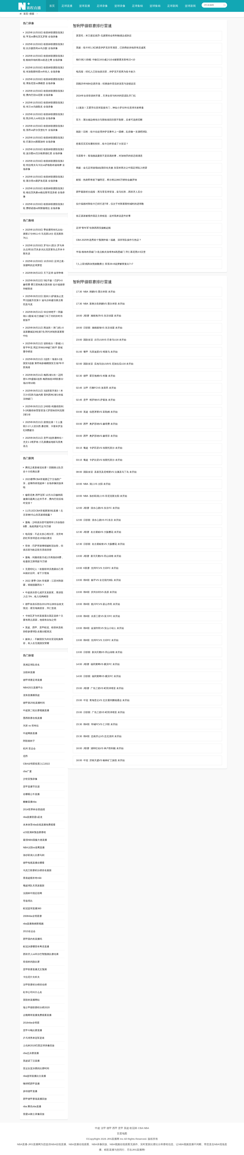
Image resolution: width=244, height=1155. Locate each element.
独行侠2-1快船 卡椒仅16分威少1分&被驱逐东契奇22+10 (105, 59)
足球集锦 (137, 5)
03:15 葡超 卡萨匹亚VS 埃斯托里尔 (95, 447)
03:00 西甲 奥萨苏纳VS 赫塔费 (93, 423)
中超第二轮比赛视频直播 (36, 710)
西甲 (114, 1128)
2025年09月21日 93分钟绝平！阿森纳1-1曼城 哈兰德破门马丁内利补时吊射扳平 (43, 316)
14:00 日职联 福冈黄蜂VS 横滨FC (94, 676)
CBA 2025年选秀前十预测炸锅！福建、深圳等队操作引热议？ (108, 239)
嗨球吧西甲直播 (31, 1083)
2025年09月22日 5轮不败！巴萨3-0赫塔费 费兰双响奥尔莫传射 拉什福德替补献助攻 (44, 284)
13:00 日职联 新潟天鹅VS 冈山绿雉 (95, 652)
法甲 (103, 1128)
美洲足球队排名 (31, 664)
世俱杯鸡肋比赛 (31, 961)
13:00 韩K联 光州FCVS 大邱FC (93, 640)
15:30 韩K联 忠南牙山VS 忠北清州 (95, 736)
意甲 (120, 1128)
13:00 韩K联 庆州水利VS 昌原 (92, 592)
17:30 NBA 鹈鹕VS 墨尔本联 (91, 291)
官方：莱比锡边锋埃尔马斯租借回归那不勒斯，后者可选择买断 (109, 119)
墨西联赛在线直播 (32, 718)
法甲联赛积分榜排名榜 (35, 984)
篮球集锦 (155, 5)
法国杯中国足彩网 (32, 893)
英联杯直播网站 (31, 999)
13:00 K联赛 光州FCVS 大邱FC (93, 568)
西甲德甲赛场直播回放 (35, 1098)
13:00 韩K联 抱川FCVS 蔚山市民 (94, 604)
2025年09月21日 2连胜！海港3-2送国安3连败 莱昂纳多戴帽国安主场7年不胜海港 (43, 363)
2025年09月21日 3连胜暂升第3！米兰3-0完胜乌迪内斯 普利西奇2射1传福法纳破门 (43, 394)
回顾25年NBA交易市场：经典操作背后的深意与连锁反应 (106, 83)
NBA (146, 1128)
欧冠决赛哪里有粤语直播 (36, 946)
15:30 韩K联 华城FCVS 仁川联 (93, 724)
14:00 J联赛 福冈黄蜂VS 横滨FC (94, 664)
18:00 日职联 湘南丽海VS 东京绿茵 (95, 327)
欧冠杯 (133, 1128)
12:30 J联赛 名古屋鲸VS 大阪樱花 (94, 532)
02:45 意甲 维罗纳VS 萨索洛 (91, 399)
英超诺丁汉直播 (31, 1060)
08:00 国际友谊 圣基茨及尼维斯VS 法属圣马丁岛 (102, 472)
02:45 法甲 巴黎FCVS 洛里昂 (92, 387)
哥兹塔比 (28, 900)
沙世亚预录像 (30, 779)
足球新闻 (172, 5)
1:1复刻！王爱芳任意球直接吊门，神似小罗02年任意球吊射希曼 (110, 107)
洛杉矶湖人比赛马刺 (33, 855)
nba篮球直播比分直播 (34, 1076)
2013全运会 (29, 931)
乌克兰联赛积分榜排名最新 (37, 870)
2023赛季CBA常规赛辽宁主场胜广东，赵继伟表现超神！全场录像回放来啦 (43, 483)
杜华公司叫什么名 (32, 992)
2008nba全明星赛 (32, 916)
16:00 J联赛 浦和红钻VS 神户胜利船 (96, 748)
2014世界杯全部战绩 (34, 809)
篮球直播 (84, 5)
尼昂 (25, 756)
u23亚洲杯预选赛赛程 (34, 832)
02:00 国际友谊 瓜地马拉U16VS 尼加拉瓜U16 (101, 363)
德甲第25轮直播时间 (34, 702)
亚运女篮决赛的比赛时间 (36, 1068)
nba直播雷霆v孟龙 (32, 817)
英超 (126, 1128)
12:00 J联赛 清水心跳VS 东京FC (94, 508)
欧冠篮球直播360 (32, 908)
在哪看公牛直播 (31, 794)
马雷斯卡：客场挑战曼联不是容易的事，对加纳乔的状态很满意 (109, 155)
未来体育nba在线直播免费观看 (39, 824)
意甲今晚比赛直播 (32, 1030)
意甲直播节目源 (31, 786)
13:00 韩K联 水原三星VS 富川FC (94, 616)
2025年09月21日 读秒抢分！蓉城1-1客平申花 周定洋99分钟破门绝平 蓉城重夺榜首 (43, 347)
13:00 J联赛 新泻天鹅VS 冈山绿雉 (94, 556)
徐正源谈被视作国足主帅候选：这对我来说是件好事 (103, 215)
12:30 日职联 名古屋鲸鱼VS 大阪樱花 (96, 544)
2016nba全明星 (31, 1022)
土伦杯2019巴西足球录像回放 (38, 1045)
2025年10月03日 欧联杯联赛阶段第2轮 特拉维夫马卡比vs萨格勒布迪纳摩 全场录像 (44, 165)
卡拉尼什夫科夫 (31, 977)
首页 (52, 5)
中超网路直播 (30, 733)
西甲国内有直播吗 (32, 939)
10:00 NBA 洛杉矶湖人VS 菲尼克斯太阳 (97, 496)
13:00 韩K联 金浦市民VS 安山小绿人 (96, 628)
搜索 (31, 13)
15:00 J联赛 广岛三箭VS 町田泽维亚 (96, 688)
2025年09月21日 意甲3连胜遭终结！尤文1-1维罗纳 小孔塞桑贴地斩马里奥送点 (43, 442)
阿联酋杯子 (29, 740)
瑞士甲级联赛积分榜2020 (36, 1007)
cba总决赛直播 (31, 1053)
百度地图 (122, 1133)
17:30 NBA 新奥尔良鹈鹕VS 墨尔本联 (96, 303)
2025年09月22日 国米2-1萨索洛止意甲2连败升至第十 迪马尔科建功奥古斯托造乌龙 (43, 300)
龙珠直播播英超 (31, 695)
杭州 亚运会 (29, 748)
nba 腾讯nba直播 (32, 1106)
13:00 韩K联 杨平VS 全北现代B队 (94, 580)
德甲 (109, 1128)
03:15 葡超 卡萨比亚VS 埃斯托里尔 (95, 460)
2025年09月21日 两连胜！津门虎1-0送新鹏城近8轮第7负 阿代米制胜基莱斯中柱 (43, 331)
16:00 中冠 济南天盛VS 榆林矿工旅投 (96, 760)
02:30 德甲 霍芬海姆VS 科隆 (91, 375)
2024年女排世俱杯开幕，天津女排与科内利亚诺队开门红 (106, 95)
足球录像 (102, 5)
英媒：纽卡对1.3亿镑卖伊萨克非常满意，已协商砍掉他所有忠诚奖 (111, 47)
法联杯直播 (29, 672)
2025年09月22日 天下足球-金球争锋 (44, 272)
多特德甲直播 (30, 1091)
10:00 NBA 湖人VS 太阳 (89, 484)
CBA (140, 1128)
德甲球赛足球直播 (32, 680)
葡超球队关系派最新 (33, 885)
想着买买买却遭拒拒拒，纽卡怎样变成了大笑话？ (102, 143)
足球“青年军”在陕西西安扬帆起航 (93, 227)
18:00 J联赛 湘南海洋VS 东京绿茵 (94, 315)
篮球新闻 (190, 5)
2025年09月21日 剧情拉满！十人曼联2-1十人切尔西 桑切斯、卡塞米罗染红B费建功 (43, 426)
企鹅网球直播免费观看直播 (37, 1015)
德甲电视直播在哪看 (33, 862)
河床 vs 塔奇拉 (31, 725)
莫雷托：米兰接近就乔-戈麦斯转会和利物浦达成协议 (103, 35)
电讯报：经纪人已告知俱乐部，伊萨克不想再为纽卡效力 (105, 71)
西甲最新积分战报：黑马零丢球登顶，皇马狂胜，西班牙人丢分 (109, 191)
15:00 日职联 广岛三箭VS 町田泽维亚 (96, 712)
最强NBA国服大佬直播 (35, 839)
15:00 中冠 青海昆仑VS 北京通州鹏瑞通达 (99, 700)
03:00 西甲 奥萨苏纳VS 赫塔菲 (93, 435)
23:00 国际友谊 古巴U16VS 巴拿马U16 (97, 339)
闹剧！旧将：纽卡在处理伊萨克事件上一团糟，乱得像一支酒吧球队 (111, 131)
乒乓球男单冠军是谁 (33, 1038)
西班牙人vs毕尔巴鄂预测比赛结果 (41, 954)
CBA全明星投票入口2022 (36, 763)
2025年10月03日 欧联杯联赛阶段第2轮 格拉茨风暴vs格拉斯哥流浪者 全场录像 (44, 192)
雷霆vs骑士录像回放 (33, 1114)
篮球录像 (119, 5)
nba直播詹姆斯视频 (33, 923)
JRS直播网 (113, 1138)
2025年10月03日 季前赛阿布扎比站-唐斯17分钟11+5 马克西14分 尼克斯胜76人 (43, 233)
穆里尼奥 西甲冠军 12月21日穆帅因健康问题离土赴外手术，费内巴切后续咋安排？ (43, 499)
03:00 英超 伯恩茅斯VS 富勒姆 (93, 411)
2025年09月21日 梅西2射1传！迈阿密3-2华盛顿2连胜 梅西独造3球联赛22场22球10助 (43, 379)
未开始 (111, 291)
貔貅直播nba (29, 801)
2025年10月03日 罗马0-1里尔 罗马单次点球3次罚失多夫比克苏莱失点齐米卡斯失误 (44, 249)
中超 (97, 1128)
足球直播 (67, 5)
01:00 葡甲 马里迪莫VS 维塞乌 (93, 351)
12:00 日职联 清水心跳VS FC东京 (94, 520)
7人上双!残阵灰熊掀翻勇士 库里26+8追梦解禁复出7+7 (104, 264)
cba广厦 (27, 771)
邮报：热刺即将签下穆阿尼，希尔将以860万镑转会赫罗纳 (106, 179)
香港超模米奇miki (32, 878)
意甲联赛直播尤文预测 (35, 969)
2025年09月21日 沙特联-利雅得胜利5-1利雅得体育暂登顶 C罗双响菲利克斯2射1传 (43, 410)
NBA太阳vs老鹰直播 (34, 847)
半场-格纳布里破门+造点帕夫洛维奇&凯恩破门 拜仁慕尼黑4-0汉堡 (111, 251)
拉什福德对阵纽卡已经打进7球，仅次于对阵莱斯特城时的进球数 (110, 203)
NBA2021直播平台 (33, 687)
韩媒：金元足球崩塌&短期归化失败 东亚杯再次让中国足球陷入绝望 (111, 167)
